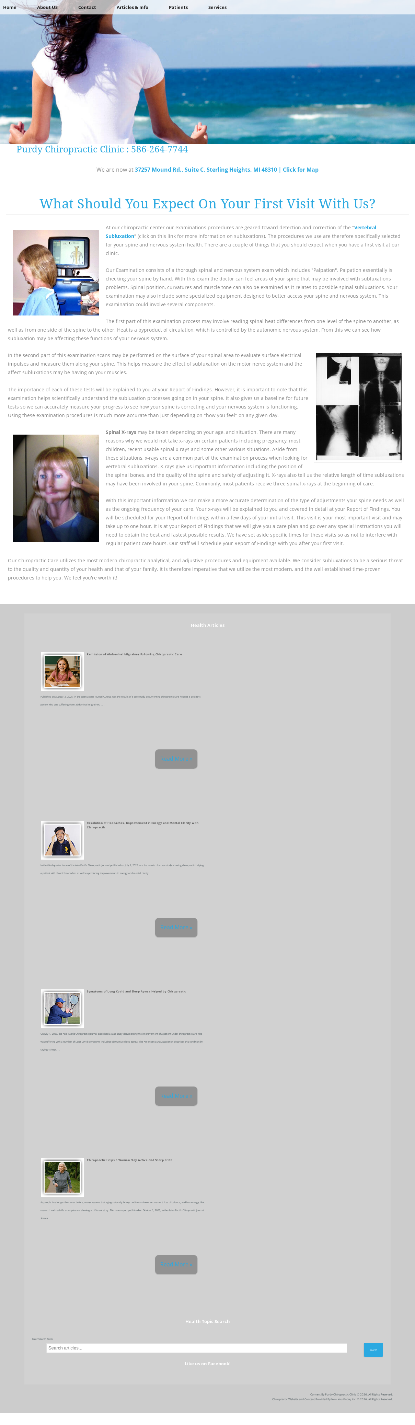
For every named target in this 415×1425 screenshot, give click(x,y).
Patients (178, 7)
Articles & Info (132, 7)
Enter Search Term (42, 1339)
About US (47, 7)
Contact (87, 7)
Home (9, 7)
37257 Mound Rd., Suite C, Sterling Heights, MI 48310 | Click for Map (227, 169)
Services (217, 7)
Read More (174, 758)
